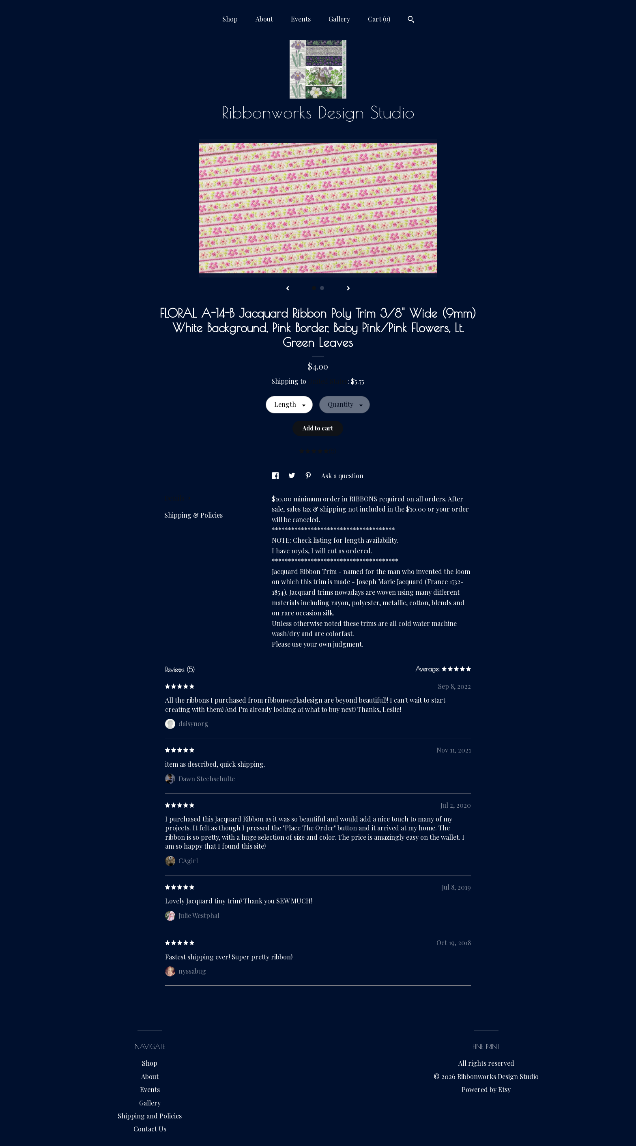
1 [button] (314, 288)
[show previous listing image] (288, 289)
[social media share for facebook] (276, 475)
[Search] (411, 20)
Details (177, 498)
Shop (230, 19)
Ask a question (342, 475)
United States (328, 381)
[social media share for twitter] (292, 475)
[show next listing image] (348, 289)
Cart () (379, 19)
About (264, 19)
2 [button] (322, 288)
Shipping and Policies (150, 1116)
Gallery (339, 19)
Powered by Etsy (486, 1089)
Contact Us (149, 1128)
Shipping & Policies (193, 515)
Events (301, 19)
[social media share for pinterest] (309, 475)
